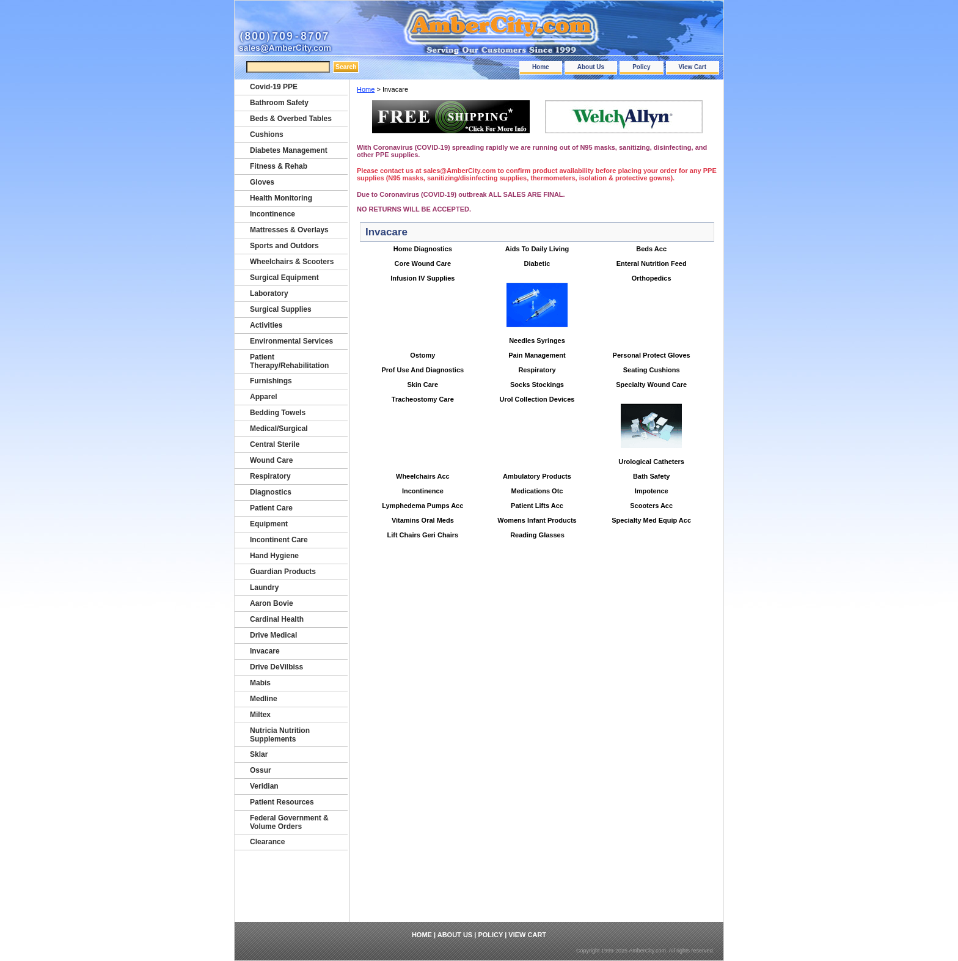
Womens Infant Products (536, 520)
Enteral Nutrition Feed (651, 263)
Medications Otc (537, 491)
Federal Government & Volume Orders (289, 822)
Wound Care (271, 460)
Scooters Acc (651, 505)
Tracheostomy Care (423, 399)
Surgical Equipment (284, 277)
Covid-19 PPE (274, 87)
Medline (263, 698)
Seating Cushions (651, 370)
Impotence (651, 491)
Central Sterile (274, 444)
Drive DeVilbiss (276, 667)
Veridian (264, 786)
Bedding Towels (277, 412)
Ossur (260, 770)
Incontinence (423, 491)
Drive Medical (273, 635)
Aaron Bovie (271, 603)
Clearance (267, 842)
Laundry (264, 587)
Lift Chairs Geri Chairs (422, 535)
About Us (590, 67)
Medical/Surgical (279, 428)
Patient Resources (282, 802)
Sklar (259, 754)
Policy (641, 67)
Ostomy (422, 355)
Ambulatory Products (537, 476)
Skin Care (422, 384)
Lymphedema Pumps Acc (422, 505)
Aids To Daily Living (537, 248)
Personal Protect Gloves (651, 355)
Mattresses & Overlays (289, 230)
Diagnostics (270, 492)
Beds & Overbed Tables (291, 118)
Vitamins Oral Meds (423, 520)
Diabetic (537, 263)
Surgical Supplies (281, 309)
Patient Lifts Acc (537, 505)
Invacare (265, 651)
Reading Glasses (537, 535)
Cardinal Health (277, 619)
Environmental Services (291, 341)
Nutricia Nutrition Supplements (280, 734)
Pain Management (537, 355)
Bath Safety (651, 476)
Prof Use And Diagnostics (422, 370)
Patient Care (271, 508)
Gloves (262, 182)
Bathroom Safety (279, 102)
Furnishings (271, 381)
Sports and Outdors (284, 245)
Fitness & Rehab (278, 166)
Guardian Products (283, 571)
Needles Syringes (537, 340)
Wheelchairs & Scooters (292, 261)
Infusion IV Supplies (422, 278)
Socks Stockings (537, 384)
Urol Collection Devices (537, 399)
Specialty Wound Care (651, 384)
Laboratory (269, 293)
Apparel (263, 396)
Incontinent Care (279, 540)
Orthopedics (651, 278)
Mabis (260, 683)
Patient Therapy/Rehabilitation (289, 361)
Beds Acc (651, 248)
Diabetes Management (288, 150)
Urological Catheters (651, 461)
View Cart (692, 67)
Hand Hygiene (274, 555)
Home (540, 67)
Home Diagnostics (422, 248)
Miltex (260, 714)
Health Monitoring (281, 198)
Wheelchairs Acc (423, 476)
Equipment (269, 524)
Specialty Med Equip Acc (651, 520)
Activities (266, 325)
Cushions (266, 134)
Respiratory (536, 370)
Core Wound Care (422, 263)
